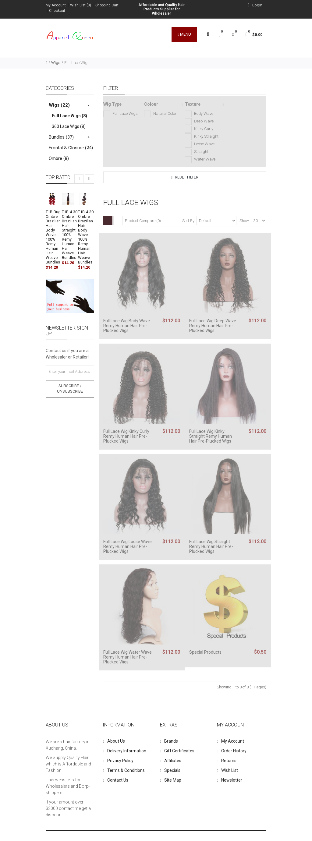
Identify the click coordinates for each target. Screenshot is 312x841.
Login (255, 5)
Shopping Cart (107, 5)
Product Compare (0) (143, 220)
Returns (228, 760)
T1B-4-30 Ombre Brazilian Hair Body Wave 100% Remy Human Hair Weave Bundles (86, 237)
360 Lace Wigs (69, 126)
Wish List (229, 770)
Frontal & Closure (71, 147)
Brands (171, 741)
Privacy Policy (120, 760)
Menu (184, 34)
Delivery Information (126, 750)
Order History (233, 750)
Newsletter (231, 780)
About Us (116, 741)
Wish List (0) (80, 5)
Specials (172, 770)
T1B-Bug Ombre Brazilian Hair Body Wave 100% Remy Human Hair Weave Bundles (53, 237)
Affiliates (172, 760)
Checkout (57, 10)
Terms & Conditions (126, 770)
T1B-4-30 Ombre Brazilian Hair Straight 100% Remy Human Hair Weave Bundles (69, 235)
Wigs (55, 62)
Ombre (59, 158)
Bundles (61, 137)
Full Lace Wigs (77, 62)
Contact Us (117, 780)
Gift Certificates (179, 750)
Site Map (172, 780)
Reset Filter (184, 177)
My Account (56, 5)
